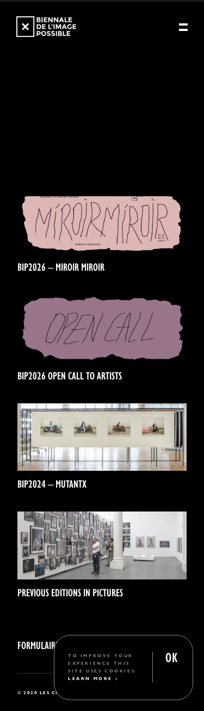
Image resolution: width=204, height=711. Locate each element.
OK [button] (171, 656)
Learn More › (93, 678)
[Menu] (183, 27)
